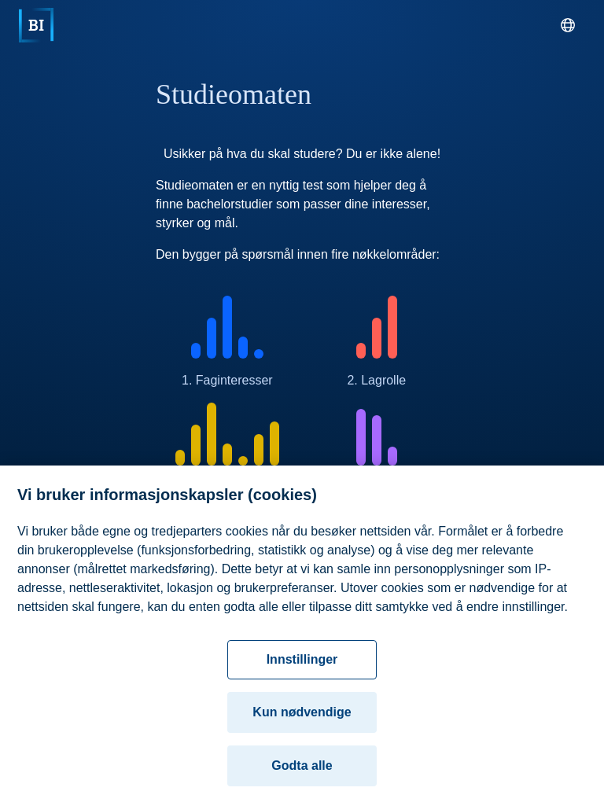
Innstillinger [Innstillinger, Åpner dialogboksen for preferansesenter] (302, 665)
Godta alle (301, 771)
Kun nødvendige (301, 717)
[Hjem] (36, 25)
